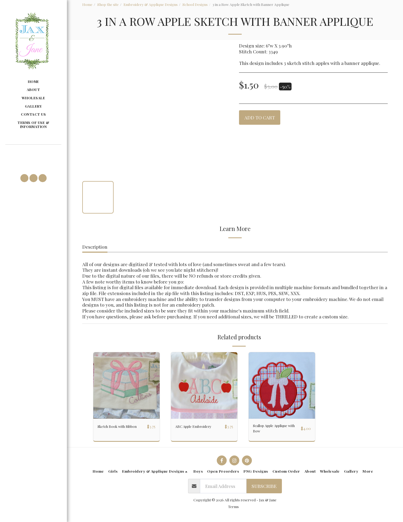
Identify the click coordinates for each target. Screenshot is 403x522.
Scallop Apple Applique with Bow (273, 429)
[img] (126, 385)
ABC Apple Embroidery (199, 426)
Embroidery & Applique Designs (151, 4)
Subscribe (264, 489)
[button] (33, 152)
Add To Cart (259, 117)
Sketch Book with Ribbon (116, 429)
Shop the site (108, 4)
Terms (233, 509)
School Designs (195, 4)
